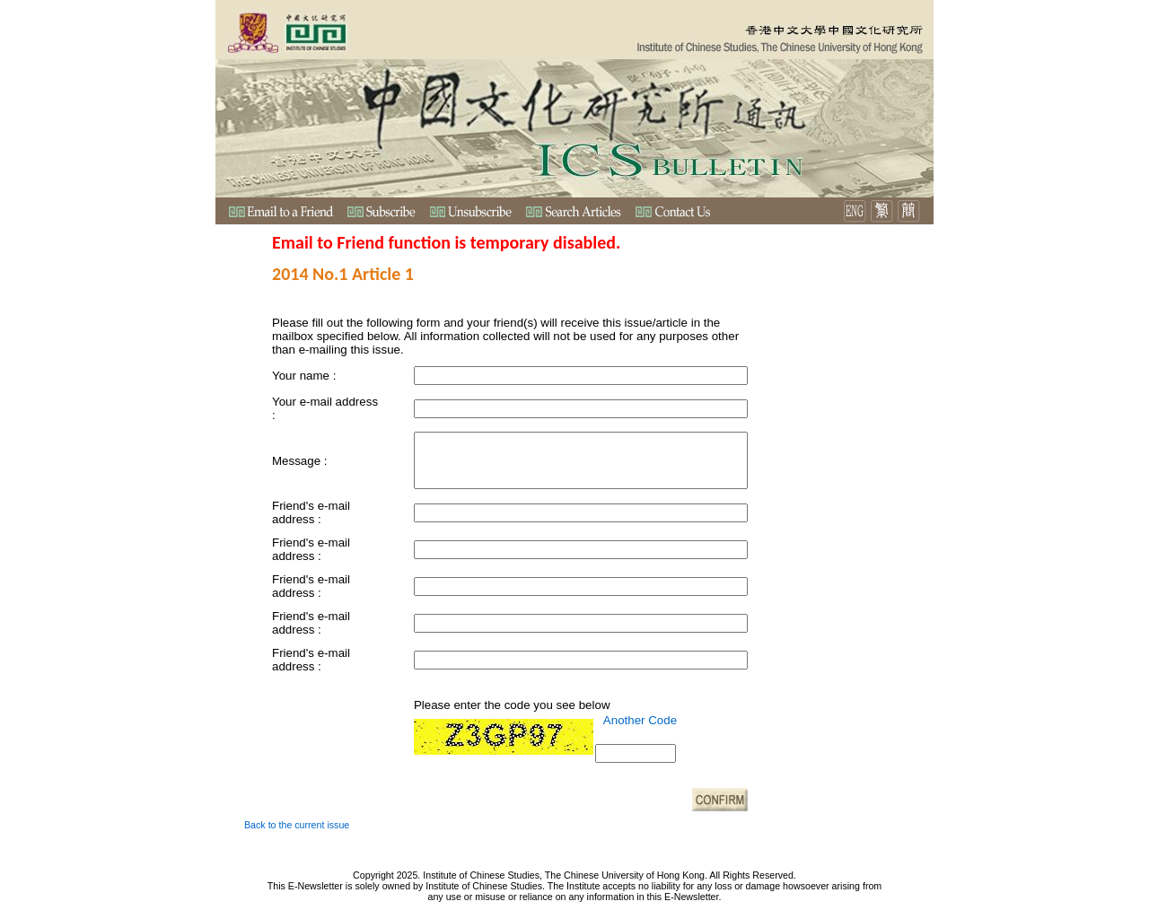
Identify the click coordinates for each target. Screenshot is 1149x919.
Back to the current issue (296, 824)
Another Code (640, 720)
